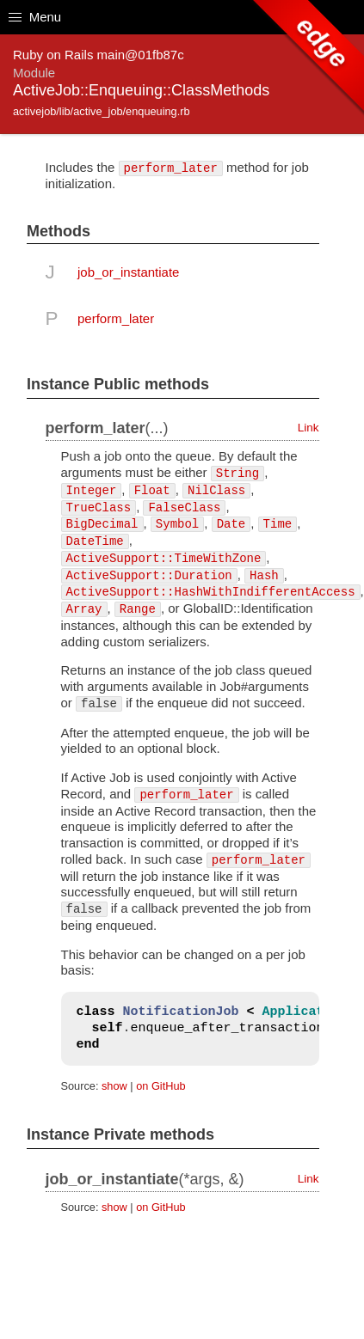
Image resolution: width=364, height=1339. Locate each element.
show (114, 1085)
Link (308, 427)
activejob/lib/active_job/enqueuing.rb (101, 111)
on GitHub (160, 1085)
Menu (35, 16)
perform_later (115, 318)
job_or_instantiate (128, 272)
